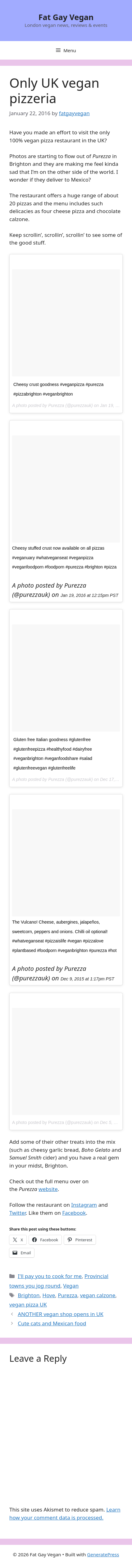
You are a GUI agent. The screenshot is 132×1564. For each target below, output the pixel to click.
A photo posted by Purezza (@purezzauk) (52, 1122)
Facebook (74, 1212)
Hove (49, 1295)
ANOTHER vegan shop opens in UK (60, 1314)
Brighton (28, 1295)
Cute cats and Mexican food (52, 1323)
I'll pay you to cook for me (50, 1276)
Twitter (17, 1212)
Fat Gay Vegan (66, 17)
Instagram (84, 1204)
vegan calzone (98, 1295)
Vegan (71, 1285)
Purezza (67, 1295)
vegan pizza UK (28, 1304)
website (48, 1189)
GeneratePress (103, 1554)
